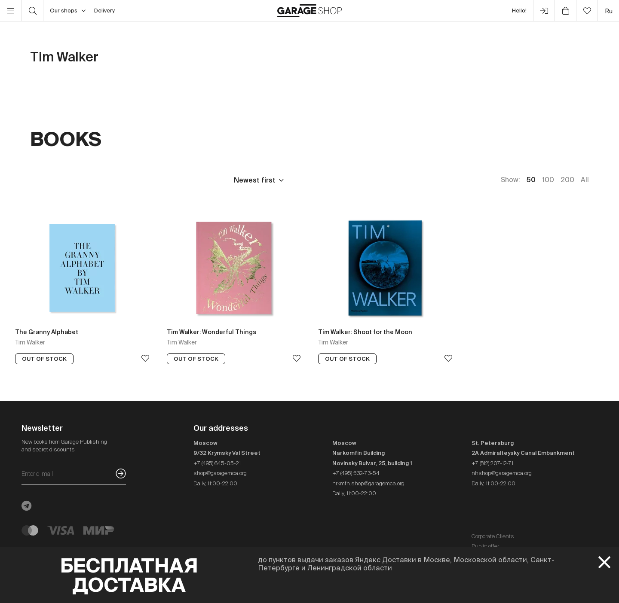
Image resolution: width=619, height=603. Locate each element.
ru (609, 11)
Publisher (86, 180)
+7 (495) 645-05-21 (217, 463)
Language (142, 180)
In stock (196, 180)
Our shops (68, 11)
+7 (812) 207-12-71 (492, 463)
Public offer (485, 546)
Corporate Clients (493, 536)
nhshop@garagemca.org (502, 473)
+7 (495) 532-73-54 (356, 473)
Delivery (104, 10)
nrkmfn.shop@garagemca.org (368, 483)
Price (38, 180)
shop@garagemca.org (220, 473)
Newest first (255, 180)
